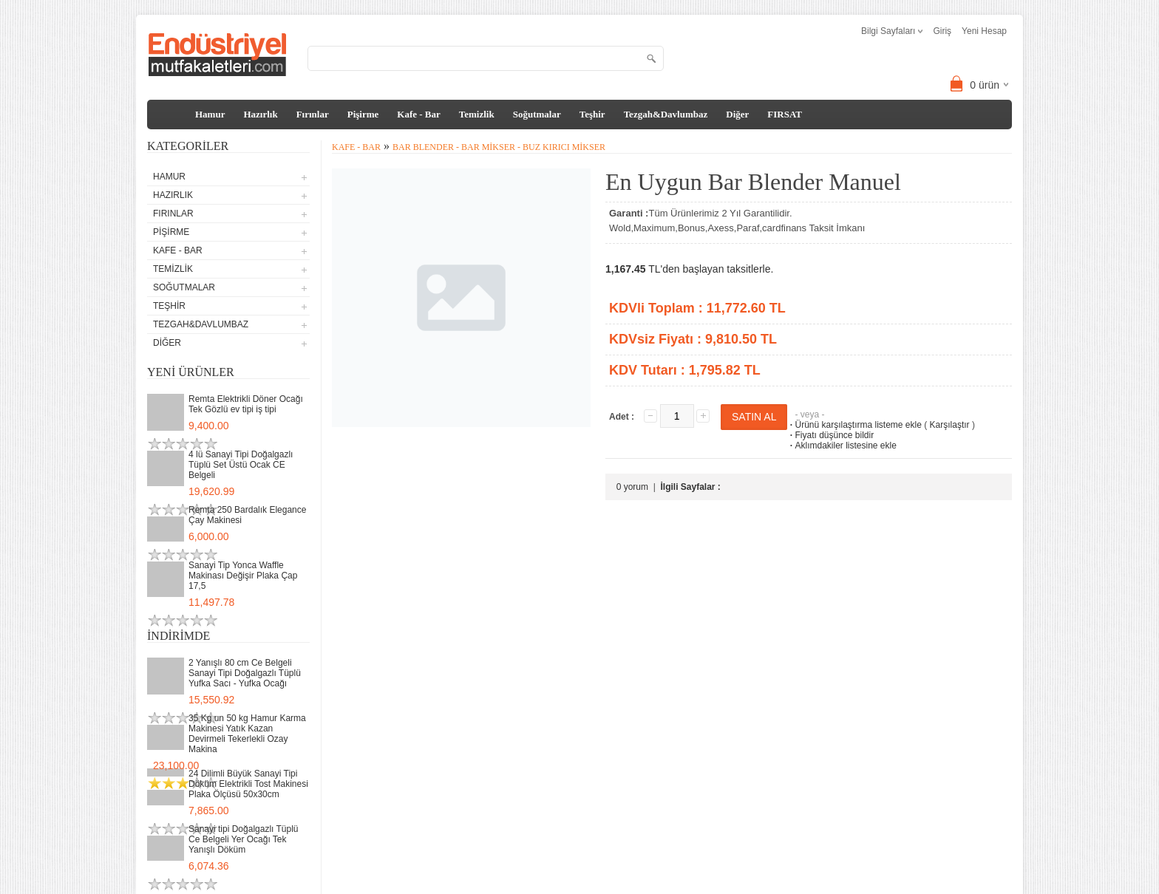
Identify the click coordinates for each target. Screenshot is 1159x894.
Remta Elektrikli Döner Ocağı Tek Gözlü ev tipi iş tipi (245, 404)
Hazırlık (260, 114)
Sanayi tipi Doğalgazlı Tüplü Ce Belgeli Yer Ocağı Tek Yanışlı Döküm (243, 839)
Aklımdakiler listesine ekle (841, 445)
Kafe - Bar (418, 114)
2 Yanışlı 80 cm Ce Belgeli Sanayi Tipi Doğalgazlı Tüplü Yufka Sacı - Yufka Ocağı (244, 673)
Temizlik (476, 114)
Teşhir (592, 114)
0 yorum (632, 487)
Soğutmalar (537, 114)
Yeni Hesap (984, 31)
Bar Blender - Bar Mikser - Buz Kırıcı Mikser (498, 147)
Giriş (942, 31)
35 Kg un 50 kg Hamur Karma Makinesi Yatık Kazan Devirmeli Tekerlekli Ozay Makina (247, 733)
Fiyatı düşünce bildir (830, 435)
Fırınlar (312, 114)
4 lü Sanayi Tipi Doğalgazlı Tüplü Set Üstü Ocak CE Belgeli (240, 464)
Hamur (210, 114)
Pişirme (363, 114)
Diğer (737, 114)
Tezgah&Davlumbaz (666, 114)
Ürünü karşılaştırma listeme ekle (854, 425)
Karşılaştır (950, 425)
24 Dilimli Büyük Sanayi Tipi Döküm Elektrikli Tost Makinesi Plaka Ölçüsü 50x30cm (248, 783)
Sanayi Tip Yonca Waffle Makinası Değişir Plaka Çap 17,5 (242, 575)
